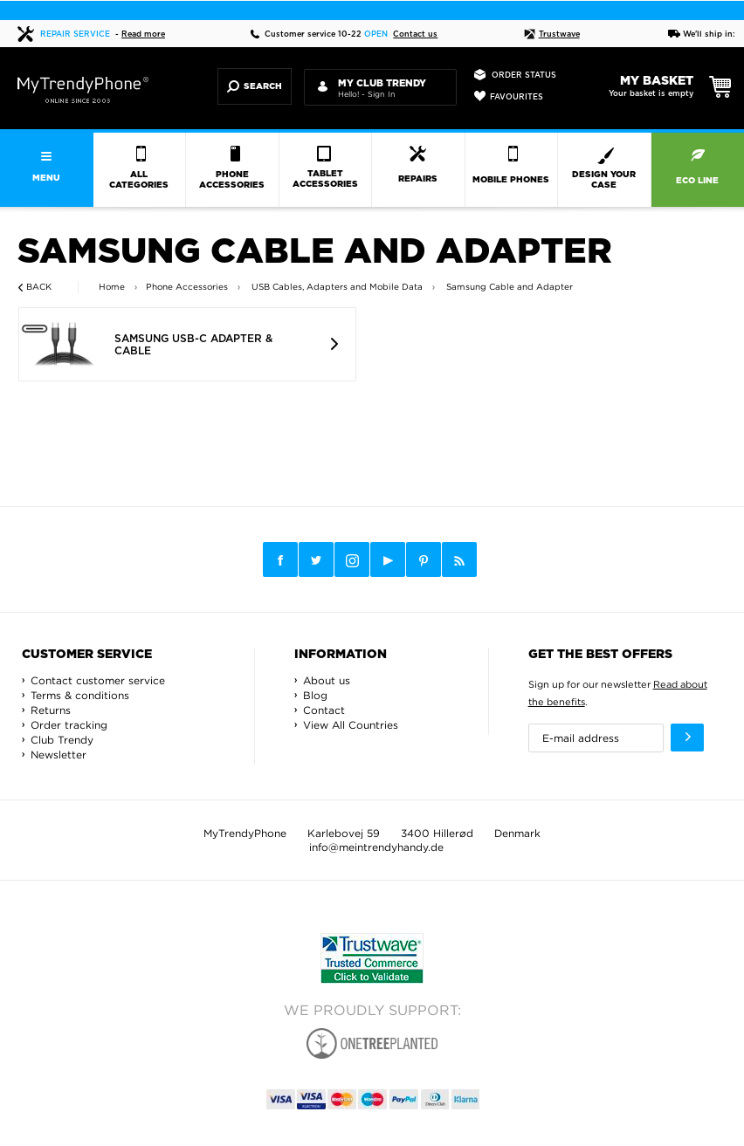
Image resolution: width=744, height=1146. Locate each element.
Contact (324, 710)
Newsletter (58, 754)
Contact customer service (98, 680)
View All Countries (350, 725)
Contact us (415, 34)
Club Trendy (62, 739)
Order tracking (69, 725)
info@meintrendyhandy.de (376, 847)
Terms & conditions (80, 695)
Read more (143, 34)
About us (326, 680)
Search (254, 86)
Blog (315, 695)
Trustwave (552, 34)
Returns (51, 710)
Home (112, 287)
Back (39, 287)
